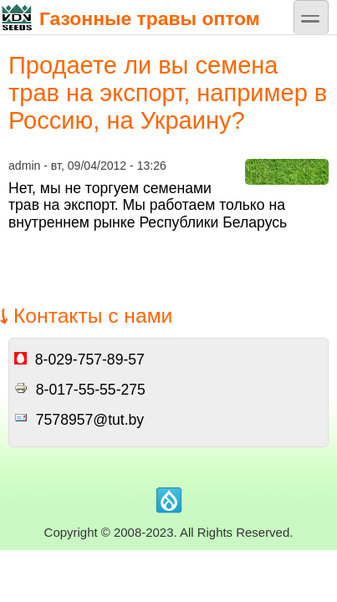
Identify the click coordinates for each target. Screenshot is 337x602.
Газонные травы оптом (130, 16)
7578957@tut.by (90, 419)
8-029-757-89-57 (90, 359)
